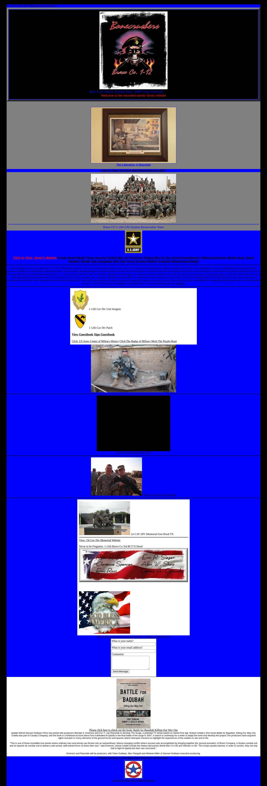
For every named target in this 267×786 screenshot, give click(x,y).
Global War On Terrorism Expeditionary (172, 258)
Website (180, 283)
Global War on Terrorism (125, 258)
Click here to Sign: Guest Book (159, 494)
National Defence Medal (219, 258)
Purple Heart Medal (71, 258)
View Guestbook (82, 334)
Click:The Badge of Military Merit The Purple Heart (148, 341)
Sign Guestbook (104, 334)
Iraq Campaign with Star (108, 261)
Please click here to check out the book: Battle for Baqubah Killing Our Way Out (133, 732)
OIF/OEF (171, 92)
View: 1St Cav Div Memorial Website (99, 540)
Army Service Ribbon (142, 261)
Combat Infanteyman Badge (179, 261)
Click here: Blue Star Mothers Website (134, 783)
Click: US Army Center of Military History (95, 341)
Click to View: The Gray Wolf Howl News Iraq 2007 (133, 170)
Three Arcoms (96, 258)
